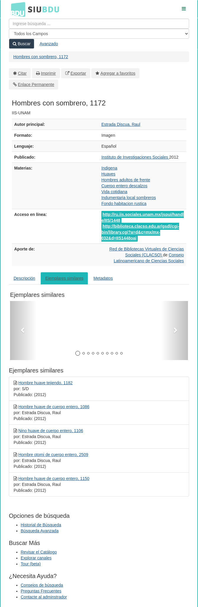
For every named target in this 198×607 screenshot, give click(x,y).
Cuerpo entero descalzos (124, 185)
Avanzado (49, 43)
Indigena (109, 168)
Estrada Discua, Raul (120, 124)
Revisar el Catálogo (39, 552)
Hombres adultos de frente (125, 180)
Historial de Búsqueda (41, 525)
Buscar (21, 43)
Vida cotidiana (114, 191)
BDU (16, 9)
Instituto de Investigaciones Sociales (135, 157)
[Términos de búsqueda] (99, 24)
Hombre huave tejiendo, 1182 (45, 382)
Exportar (78, 73)
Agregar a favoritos (117, 73)
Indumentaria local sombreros (128, 197)
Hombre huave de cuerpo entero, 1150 (54, 478)
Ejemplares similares (64, 278)
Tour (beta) (31, 564)
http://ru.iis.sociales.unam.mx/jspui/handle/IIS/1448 (142, 217)
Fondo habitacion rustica (124, 203)
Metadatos (103, 278)
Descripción (24, 278)
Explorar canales (36, 558)
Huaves (108, 174)
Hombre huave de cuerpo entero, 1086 (54, 406)
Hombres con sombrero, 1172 (40, 56)
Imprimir (48, 73)
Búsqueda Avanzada (40, 530)
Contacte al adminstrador (44, 597)
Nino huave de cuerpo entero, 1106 (50, 430)
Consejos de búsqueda (42, 585)
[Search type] (99, 34)
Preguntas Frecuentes (41, 591)
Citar (22, 73)
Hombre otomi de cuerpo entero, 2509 (53, 454)
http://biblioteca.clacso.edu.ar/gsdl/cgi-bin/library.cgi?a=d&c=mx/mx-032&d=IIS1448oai (140, 232)
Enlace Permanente (36, 84)
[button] (23, 330)
